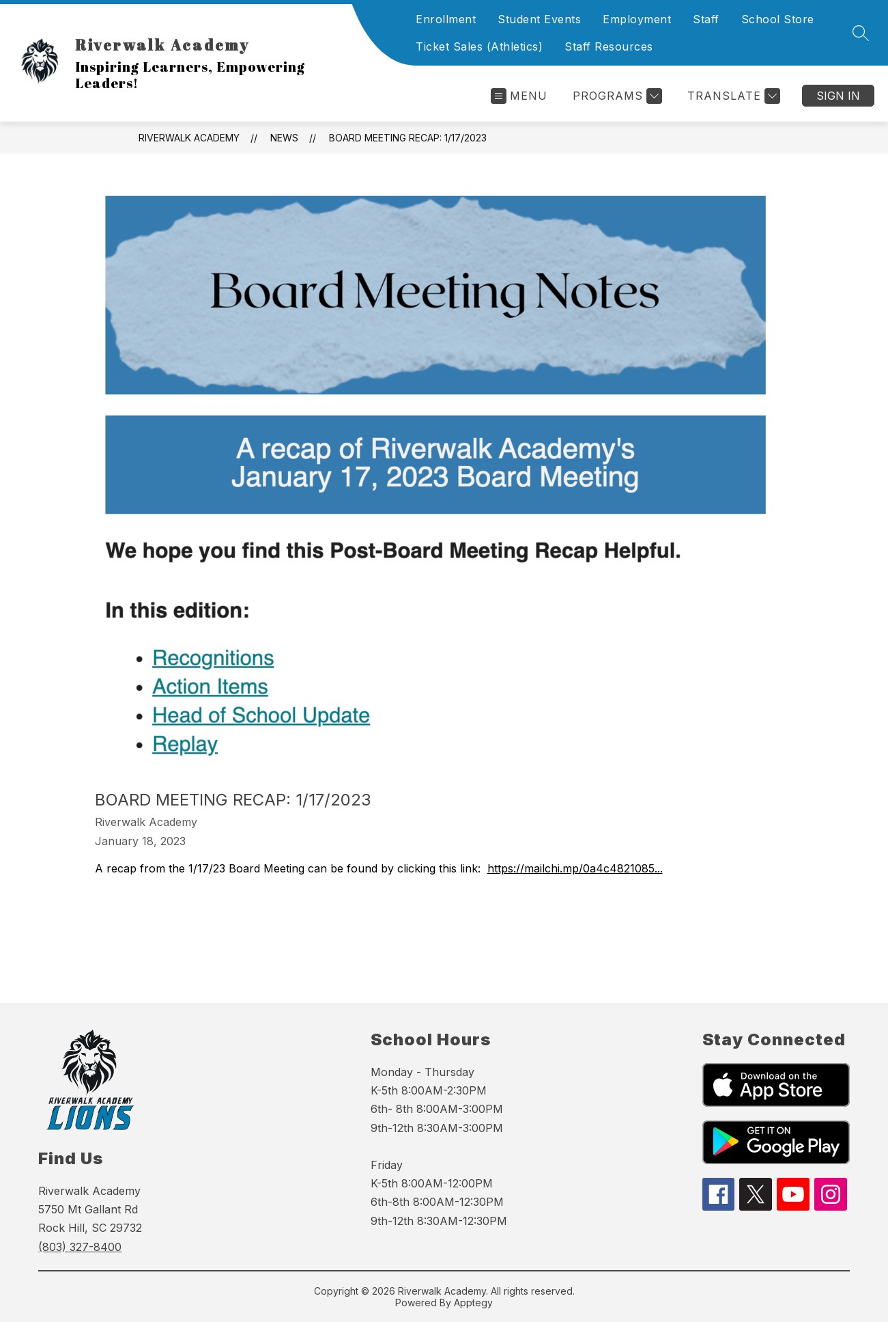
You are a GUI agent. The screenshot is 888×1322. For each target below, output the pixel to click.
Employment (637, 19)
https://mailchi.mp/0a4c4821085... (575, 868)
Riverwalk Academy (189, 137)
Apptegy (473, 1302)
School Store (777, 19)
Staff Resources (608, 46)
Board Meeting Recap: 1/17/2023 (408, 137)
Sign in (838, 95)
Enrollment (446, 19)
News (284, 137)
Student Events (539, 19)
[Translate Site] (732, 96)
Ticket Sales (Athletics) (479, 46)
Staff (706, 19)
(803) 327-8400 (79, 1247)
